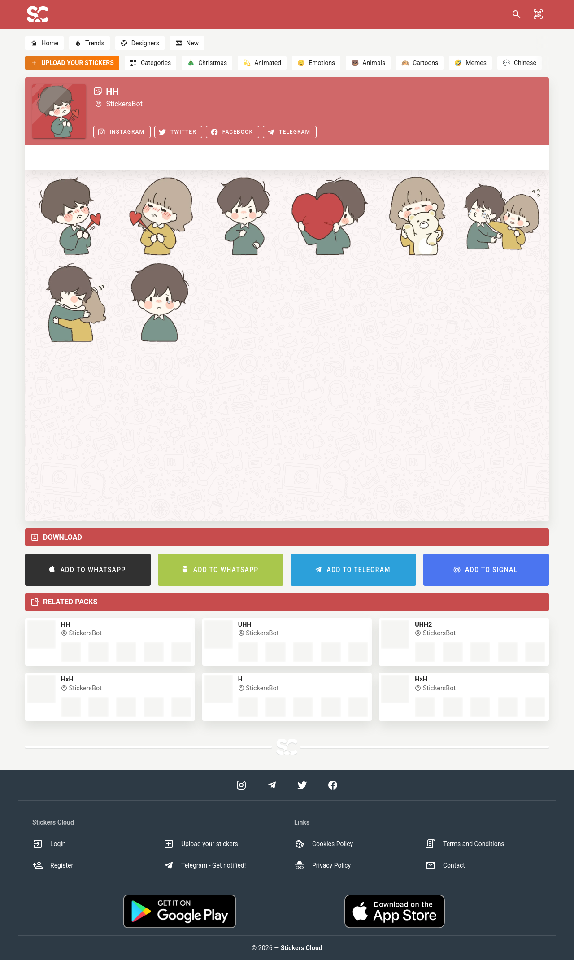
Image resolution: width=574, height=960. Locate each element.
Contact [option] (445, 865)
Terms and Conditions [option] (464, 843)
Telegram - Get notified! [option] (204, 865)
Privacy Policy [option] (322, 865)
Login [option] (49, 843)
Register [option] (52, 865)
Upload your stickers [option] (200, 843)
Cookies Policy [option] (323, 843)
